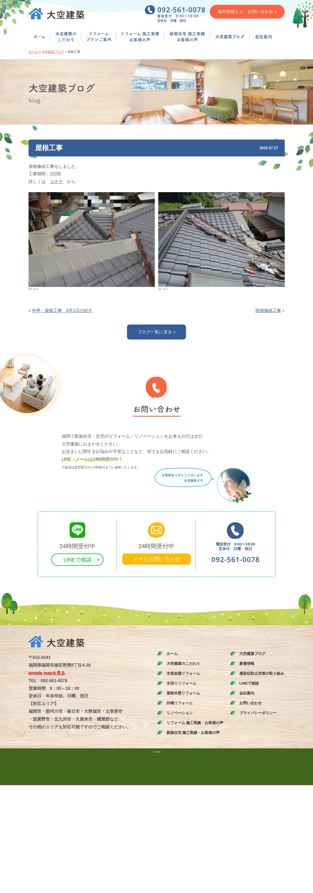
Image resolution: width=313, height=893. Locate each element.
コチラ (56, 181)
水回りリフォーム (181, 683)
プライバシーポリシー (258, 713)
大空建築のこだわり (183, 663)
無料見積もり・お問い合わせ (247, 11)
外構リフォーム (180, 703)
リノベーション (180, 713)
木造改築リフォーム (183, 673)
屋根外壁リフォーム (183, 693)
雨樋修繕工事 (268, 310)
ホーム (33, 52)
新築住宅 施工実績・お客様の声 (193, 732)
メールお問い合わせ (157, 559)
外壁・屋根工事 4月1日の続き (62, 310)
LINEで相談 (77, 560)
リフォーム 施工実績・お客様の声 (195, 723)
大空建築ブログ (53, 52)
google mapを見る (47, 673)
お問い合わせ (250, 703)
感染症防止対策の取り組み (261, 673)
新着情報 (246, 663)
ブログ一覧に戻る (156, 332)
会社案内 (246, 693)
